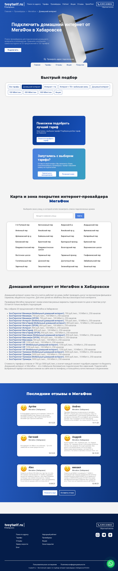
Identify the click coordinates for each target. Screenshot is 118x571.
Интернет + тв (50, 87)
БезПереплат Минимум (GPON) (24, 318)
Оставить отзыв (67, 493)
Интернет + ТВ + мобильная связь (74, 87)
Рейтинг (66, 4)
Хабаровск (10, 7)
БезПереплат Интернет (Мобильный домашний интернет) (36, 320)
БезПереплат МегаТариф (21, 330)
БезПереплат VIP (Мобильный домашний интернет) (33, 344)
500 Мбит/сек (46, 92)
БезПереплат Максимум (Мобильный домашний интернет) (37, 335)
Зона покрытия (48, 544)
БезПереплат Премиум (20, 354)
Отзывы (80, 4)
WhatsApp (98, 535)
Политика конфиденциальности (73, 564)
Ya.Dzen (110, 535)
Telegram (104, 535)
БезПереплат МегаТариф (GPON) (24, 332)
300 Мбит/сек (30, 92)
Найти (79, 216)
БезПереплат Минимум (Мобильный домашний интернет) (36, 313)
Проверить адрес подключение (60, 59)
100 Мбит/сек (15, 92)
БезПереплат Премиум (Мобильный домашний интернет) (36, 352)
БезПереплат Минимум (20, 316)
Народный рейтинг (49, 534)
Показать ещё (50, 493)
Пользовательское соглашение (45, 564)
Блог (18, 547)
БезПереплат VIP (17, 342)
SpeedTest (90, 4)
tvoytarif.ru (14, 4)
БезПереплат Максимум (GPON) (24, 337)
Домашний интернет (31, 87)
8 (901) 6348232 (106, 4)
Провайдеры (56, 4)
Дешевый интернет (100, 87)
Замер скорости (22, 544)
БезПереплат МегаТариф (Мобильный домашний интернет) (37, 323)
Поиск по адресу (34, 4)
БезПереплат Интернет (20, 328)
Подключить (13, 50)
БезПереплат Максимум (20, 340)
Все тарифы (14, 87)
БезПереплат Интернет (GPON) (24, 325)
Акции (73, 4)
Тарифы (45, 4)
